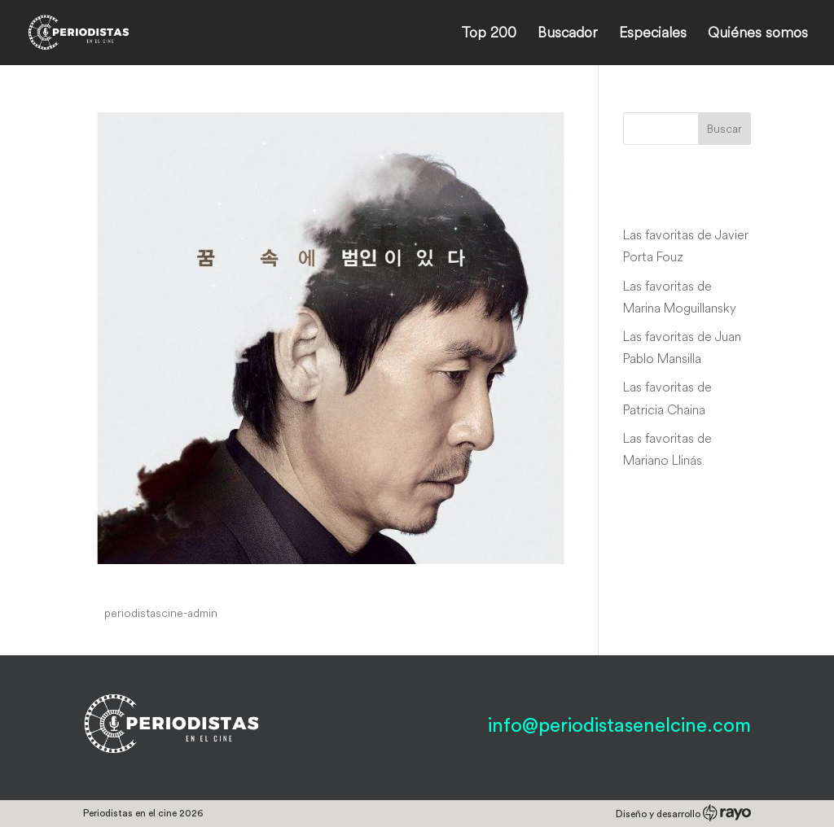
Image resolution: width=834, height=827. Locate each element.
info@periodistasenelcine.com (619, 726)
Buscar (724, 128)
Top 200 (488, 34)
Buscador (568, 34)
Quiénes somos (758, 34)
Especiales (653, 34)
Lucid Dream (148, 582)
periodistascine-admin (160, 613)
